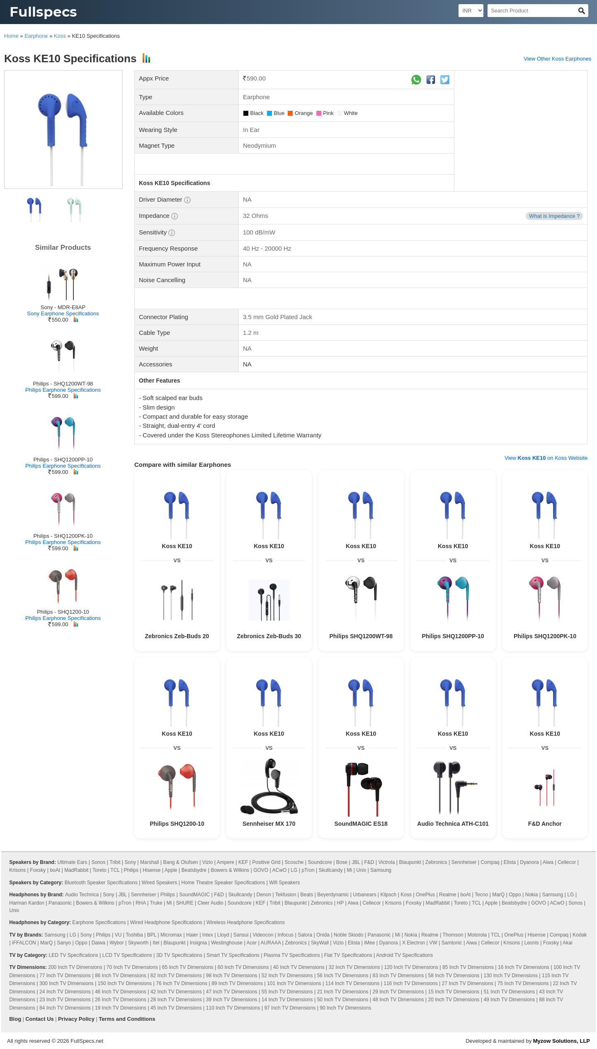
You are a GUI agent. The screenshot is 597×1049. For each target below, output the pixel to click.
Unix (361, 870)
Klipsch (388, 895)
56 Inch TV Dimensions (343, 975)
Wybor (116, 943)
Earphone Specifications (99, 922)
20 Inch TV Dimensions (453, 1000)
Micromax (171, 935)
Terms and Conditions (127, 1019)
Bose (341, 862)
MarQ (498, 895)
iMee (369, 943)
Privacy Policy (76, 1019)
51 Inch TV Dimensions (509, 992)
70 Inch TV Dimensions (132, 967)
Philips (131, 870)
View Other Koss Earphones (557, 59)
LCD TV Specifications (127, 955)
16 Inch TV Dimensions (523, 967)
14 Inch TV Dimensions (287, 1000)
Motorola (477, 935)
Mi (349, 870)
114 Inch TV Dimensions (352, 983)
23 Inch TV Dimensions (65, 1000)
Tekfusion (285, 895)
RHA (141, 903)
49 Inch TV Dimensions (509, 1000)
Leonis (531, 943)
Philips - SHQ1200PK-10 (62, 536)
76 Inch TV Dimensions (181, 983)
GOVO (260, 870)
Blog (15, 1019)
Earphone (36, 36)
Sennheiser (464, 862)
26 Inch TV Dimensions (120, 1000)
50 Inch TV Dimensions (343, 1000)
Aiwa (548, 862)
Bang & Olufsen (180, 862)
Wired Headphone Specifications (166, 922)
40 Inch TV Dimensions (299, 967)
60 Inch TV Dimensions (243, 967)
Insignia (198, 943)
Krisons (17, 870)
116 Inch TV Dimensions (410, 983)
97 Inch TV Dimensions (289, 1008)
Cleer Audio (210, 903)
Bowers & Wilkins (230, 870)
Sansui (241, 935)
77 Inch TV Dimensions (65, 975)
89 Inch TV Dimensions (237, 983)
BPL (151, 935)
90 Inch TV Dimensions (345, 1008)
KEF (243, 862)
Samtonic (452, 943)
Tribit (114, 862)
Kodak (580, 935)
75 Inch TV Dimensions (523, 983)
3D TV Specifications (179, 955)
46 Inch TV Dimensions (120, 992)
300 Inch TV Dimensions (66, 983)
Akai (567, 943)
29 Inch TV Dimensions (398, 992)
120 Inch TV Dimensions (411, 967)
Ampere (225, 862)
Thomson (452, 935)
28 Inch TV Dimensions (176, 1000)
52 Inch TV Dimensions (287, 975)
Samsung (380, 870)
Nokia (531, 895)
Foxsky (38, 870)
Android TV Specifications (404, 955)
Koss (60, 36)
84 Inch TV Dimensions (65, 1008)
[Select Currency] (471, 10)
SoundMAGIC (194, 895)
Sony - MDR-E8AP (63, 307)
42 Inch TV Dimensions (176, 992)
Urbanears (364, 895)
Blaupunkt (410, 862)
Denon (263, 895)
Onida (323, 935)
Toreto (99, 870)
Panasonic (60, 903)
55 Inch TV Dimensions (287, 992)
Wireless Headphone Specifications (245, 922)
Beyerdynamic (333, 895)
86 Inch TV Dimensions (120, 975)
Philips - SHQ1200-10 (63, 612)
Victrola (387, 862)
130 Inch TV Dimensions (510, 975)
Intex (207, 935)
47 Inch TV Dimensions (231, 992)
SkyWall (320, 943)
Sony (130, 862)
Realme (447, 895)
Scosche (293, 862)
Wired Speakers (159, 883)
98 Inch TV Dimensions (231, 975)
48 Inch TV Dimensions (398, 1000)
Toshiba (134, 935)
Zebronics (436, 862)
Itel (156, 943)
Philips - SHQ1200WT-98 (63, 384)
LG (294, 870)
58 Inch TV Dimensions (453, 975)
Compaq (490, 862)
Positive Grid (266, 862)
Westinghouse (227, 943)
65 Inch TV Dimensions (188, 967)
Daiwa (98, 943)
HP (340, 903)
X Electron (413, 943)
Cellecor (567, 862)
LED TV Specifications (73, 955)
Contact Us (39, 1019)
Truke (156, 903)
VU (118, 935)
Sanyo (64, 943)
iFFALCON (24, 943)
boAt (55, 870)
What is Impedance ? (554, 216)
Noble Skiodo (348, 935)
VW (433, 943)
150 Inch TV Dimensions (125, 983)
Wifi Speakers (284, 883)
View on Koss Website (546, 458)
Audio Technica (82, 895)
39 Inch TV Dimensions (231, 1000)
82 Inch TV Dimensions (176, 975)
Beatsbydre (194, 870)
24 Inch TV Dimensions (65, 992)
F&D (369, 862)
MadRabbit (76, 870)
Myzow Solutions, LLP (561, 1041)
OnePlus (425, 895)
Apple (171, 870)
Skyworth (138, 943)
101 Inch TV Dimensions (294, 983)
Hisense (151, 870)
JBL (356, 862)
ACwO (279, 870)
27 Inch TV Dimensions (467, 983)
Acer (251, 943)
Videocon (263, 935)
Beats (306, 895)
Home (11, 36)
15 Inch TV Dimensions (453, 992)
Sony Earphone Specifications (63, 313)
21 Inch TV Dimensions (343, 992)
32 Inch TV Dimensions (354, 967)
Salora (305, 935)
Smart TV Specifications (233, 955)
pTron (307, 870)
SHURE (185, 903)
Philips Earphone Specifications (63, 390)
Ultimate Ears (72, 862)
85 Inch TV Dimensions (468, 967)
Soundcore (320, 862)
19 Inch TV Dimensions (120, 1008)
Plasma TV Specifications (292, 955)
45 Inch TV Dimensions (176, 1008)
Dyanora (529, 862)
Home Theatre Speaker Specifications (223, 883)
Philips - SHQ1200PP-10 (62, 459)
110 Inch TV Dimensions (233, 1008)
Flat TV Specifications (348, 955)
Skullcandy (330, 870)
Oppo (515, 895)
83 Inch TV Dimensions (398, 975)
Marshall (149, 862)
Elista (510, 862)
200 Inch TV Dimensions (75, 967)
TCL (114, 870)
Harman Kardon (26, 903)
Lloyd (223, 935)
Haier (192, 935)
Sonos (98, 862)
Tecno (481, 895)
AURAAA (271, 943)
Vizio (207, 862)
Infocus (285, 935)
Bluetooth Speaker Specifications (101, 883)
